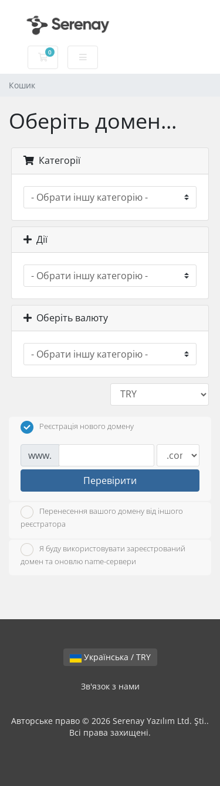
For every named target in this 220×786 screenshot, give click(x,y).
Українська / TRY (110, 657)
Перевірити (110, 480)
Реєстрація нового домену (77, 427)
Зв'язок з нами (110, 686)
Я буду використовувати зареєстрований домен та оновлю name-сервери (103, 555)
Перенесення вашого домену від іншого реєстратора (102, 517)
